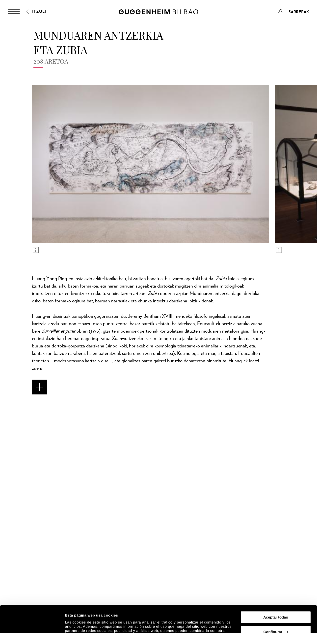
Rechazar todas (276, 621)
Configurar (275, 606)
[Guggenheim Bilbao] (158, 12)
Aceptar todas (275, 592)
